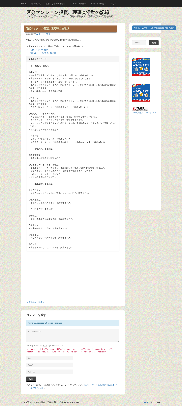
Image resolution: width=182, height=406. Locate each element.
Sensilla (146, 402)
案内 (113, 3)
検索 (154, 42)
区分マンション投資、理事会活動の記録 (67, 12)
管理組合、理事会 (37, 301)
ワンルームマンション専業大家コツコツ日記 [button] (154, 28)
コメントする (44, 34)
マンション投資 (98, 3)
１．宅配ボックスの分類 (37, 49)
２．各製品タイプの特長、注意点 (41, 52)
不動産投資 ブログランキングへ (144, 113)
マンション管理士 (78, 3)
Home (24, 3)
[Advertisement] (50, 277)
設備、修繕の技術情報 (56, 3)
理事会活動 (36, 3)
